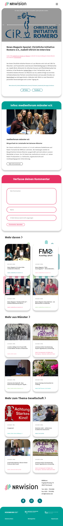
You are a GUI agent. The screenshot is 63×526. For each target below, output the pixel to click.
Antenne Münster (21, 152)
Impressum (54, 519)
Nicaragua (46, 85)
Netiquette (31, 519)
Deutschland (10, 77)
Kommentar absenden (16, 224)
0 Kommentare (17, 57)
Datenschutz (9, 519)
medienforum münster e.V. (19, 56)
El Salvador (34, 85)
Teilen (25, 90)
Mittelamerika (24, 85)
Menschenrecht (13, 85)
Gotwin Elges (28, 70)
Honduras (51, 85)
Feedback (37, 90)
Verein (29, 85)
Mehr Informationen (15, 164)
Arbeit (18, 85)
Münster (28, 56)
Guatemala (40, 85)
